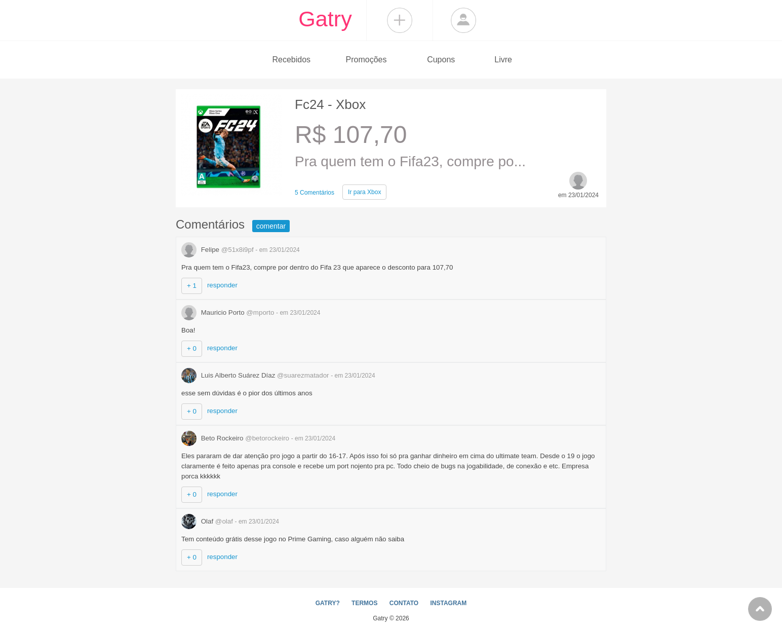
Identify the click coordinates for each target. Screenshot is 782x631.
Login (463, 20)
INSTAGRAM (448, 603)
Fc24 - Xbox (330, 104)
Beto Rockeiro (236, 438)
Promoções (366, 59)
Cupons (441, 59)
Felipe (218, 249)
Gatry (325, 19)
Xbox (364, 192)
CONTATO (403, 603)
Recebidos (291, 59)
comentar (271, 226)
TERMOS (364, 603)
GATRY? (328, 603)
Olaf (208, 521)
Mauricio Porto (228, 312)
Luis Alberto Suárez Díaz (256, 375)
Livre (503, 59)
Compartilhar (399, 20)
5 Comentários (314, 192)
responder (222, 285)
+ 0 (192, 348)
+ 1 (192, 285)
